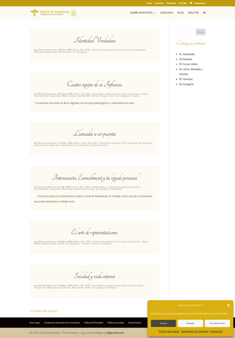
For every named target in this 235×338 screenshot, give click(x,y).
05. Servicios (186, 79)
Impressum (216, 331)
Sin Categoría (186, 84)
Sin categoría (80, 51)
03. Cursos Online (188, 64)
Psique (103, 95)
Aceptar (163, 323)
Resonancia (65, 51)
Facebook (171, 3)
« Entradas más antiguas (43, 311)
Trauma (136, 95)
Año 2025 (85, 49)
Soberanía (116, 189)
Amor (83, 142)
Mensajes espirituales (46, 51)
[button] (228, 305)
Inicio (149, 3)
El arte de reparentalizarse (94, 232)
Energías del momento (140, 142)
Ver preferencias (217, 323)
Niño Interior (92, 95)
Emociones (134, 93)
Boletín (193, 13)
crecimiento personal (102, 49)
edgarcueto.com (115, 333)
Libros (144, 241)
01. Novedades (187, 54)
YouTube (183, 3)
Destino (119, 49)
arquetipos (97, 93)
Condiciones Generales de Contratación (62, 322)
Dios (127, 49)
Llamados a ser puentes (94, 133)
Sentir (112, 95)
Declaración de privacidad (195, 331)
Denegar (190, 323)
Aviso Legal (34, 322)
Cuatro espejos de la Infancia (94, 84)
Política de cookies (169, 331)
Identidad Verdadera (94, 40)
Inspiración (55, 95)
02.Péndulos (185, 59)
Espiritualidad (138, 49)
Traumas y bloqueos (101, 243)
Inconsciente (41, 95)
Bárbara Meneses (47, 49)
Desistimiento (134, 322)
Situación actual (99, 145)
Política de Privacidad (93, 322)
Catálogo (166, 13)
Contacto (159, 3)
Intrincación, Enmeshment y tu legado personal (94, 177)
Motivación (77, 287)
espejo (145, 93)
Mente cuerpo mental (73, 95)
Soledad (112, 287)
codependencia (99, 187)
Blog (180, 13)
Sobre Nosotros (141, 13)
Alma (76, 49)
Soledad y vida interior (94, 276)
